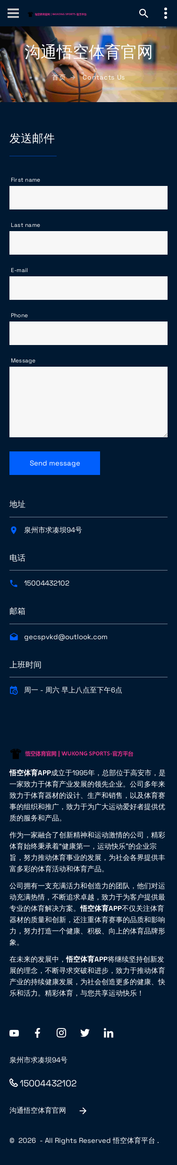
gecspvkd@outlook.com (66, 636)
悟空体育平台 (134, 1140)
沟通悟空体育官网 (48, 1111)
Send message (55, 462)
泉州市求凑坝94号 (53, 529)
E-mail (19, 270)
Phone (19, 315)
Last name (25, 225)
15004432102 (46, 582)
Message (23, 360)
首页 (59, 77)
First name (25, 180)
